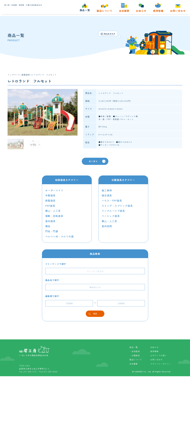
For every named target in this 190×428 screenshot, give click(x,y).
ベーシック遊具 (111, 215)
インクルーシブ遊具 (113, 210)
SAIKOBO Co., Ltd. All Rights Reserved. (152, 423)
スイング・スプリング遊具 (117, 205)
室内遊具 (50, 220)
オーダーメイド (54, 190)
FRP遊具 (50, 205)
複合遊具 (107, 195)
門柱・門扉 (51, 230)
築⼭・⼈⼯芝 (53, 210)
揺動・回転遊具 (54, 215)
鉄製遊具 (50, 200)
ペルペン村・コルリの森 (59, 235)
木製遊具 (50, 195)
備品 (47, 225)
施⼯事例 (107, 190)
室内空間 (107, 225)
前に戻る (97, 161)
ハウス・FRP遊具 (112, 200)
